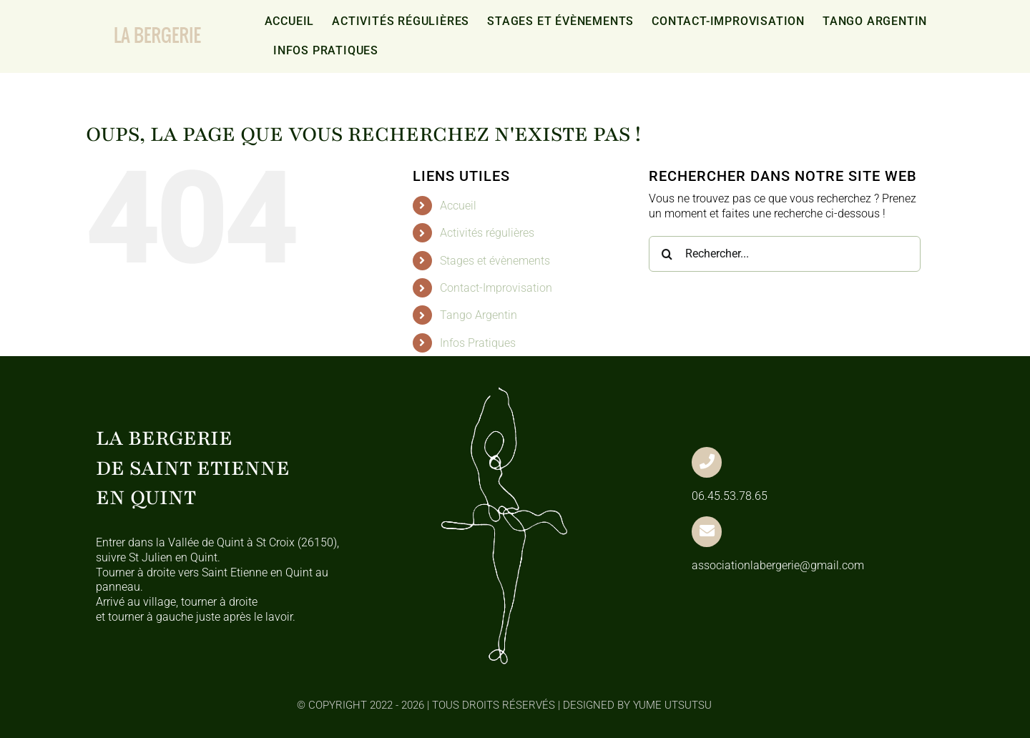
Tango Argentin (478, 315)
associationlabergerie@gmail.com (778, 565)
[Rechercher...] (785, 254)
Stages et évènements (495, 260)
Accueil (458, 205)
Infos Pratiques (478, 343)
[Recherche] (667, 254)
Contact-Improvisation (496, 288)
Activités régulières (487, 233)
